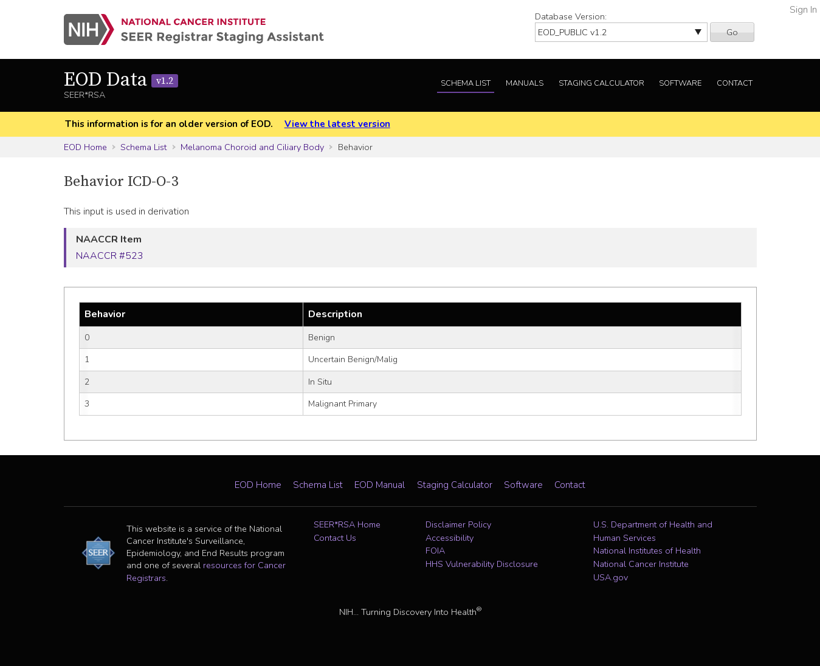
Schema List (466, 83)
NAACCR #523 (109, 256)
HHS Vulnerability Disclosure (482, 564)
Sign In (803, 9)
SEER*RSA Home (347, 524)
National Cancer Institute (641, 564)
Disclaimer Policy (458, 524)
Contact (735, 83)
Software (680, 83)
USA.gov (610, 577)
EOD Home (85, 147)
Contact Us (335, 538)
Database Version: (571, 16)
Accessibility (450, 538)
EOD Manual (379, 485)
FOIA (435, 550)
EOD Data (121, 80)
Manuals (524, 83)
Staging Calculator (601, 83)
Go (732, 32)
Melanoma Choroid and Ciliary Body (252, 147)
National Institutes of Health (647, 550)
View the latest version (337, 124)
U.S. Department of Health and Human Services (652, 531)
